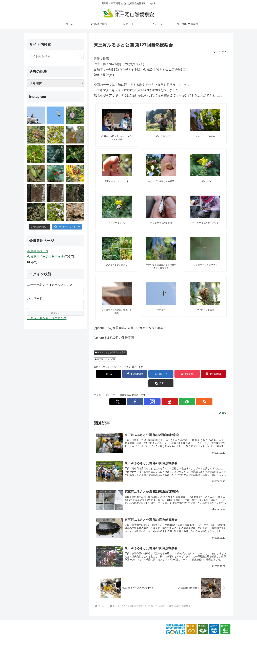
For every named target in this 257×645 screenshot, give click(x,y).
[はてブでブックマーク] (149, 374)
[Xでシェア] (104, 374)
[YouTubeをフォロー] (165, 392)
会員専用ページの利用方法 (45, 256)
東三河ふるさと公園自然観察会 (110, 352)
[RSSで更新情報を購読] (180, 392)
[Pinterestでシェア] (195, 374)
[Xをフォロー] (141, 392)
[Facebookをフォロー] (149, 392)
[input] (55, 56)
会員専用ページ (37, 251)
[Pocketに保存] (172, 374)
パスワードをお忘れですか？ (47, 318)
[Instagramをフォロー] (157, 392)
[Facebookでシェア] (127, 374)
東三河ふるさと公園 (105, 359)
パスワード (34, 298)
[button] (217, 374)
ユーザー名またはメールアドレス (50, 284)
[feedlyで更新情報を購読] (172, 392)
